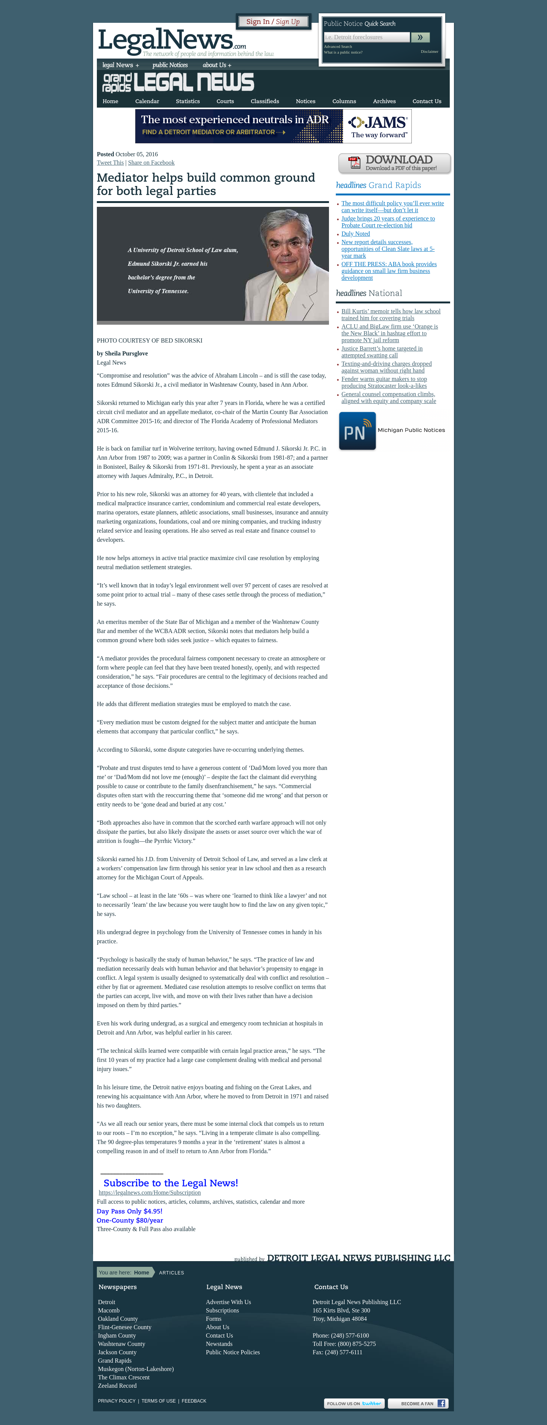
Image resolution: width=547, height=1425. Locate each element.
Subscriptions (222, 1310)
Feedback (194, 1401)
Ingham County (117, 1335)
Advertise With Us (228, 1302)
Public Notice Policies (233, 1352)
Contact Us (219, 1335)
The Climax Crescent (124, 1377)
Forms (213, 1319)
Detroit (106, 1302)
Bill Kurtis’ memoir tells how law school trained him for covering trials (391, 314)
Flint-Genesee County (125, 1327)
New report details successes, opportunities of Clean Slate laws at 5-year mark (388, 249)
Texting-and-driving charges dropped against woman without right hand (386, 367)
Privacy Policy (117, 1401)
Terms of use (159, 1401)
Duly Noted (355, 233)
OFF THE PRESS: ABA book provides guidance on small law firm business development (389, 271)
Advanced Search (338, 46)
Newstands (219, 1344)
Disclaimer (429, 51)
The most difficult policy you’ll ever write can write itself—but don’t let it (392, 206)
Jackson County (117, 1352)
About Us (217, 1327)
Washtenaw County (121, 1344)
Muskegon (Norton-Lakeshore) (136, 1369)
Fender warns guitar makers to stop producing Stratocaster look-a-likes (384, 382)
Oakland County (118, 1319)
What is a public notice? (343, 52)
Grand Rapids (114, 1360)
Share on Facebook (151, 162)
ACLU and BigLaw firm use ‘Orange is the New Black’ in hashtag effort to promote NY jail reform (389, 333)
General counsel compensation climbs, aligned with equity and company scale (388, 397)
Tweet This (110, 162)
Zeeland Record (117, 1385)
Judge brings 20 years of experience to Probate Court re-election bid (388, 222)
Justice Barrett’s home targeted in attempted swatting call (382, 352)
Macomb (109, 1310)
